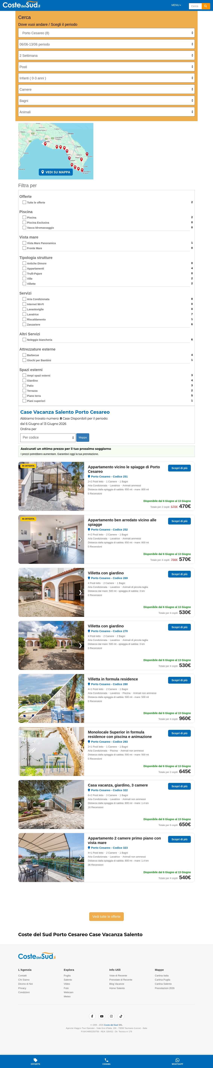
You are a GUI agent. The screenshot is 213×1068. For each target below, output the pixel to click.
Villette (31, 283)
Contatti (22, 975)
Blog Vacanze (116, 983)
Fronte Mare (34, 248)
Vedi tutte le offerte (106, 916)
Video (67, 983)
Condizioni (24, 992)
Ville (29, 278)
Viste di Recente (118, 975)
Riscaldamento (36, 319)
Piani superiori (36, 400)
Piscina (31, 217)
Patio (30, 385)
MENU (176, 5)
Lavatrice (33, 314)
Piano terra (34, 395)
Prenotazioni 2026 (165, 988)
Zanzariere (33, 324)
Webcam (68, 992)
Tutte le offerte (36, 202)
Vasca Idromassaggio (40, 227)
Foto (66, 988)
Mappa (83, 437)
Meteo (67, 996)
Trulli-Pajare (34, 273)
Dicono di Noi (25, 983)
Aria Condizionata (38, 299)
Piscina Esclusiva (38, 222)
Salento (68, 979)
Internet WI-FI (35, 304)
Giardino (32, 380)
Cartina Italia (162, 975)
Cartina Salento (163, 983)
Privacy (22, 988)
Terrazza (32, 390)
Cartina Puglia (162, 979)
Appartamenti (35, 268)
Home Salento (117, 988)
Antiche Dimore (36, 263)
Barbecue (33, 355)
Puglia (67, 975)
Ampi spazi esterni (38, 375)
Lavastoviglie (35, 309)
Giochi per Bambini (39, 360)
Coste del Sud (111, 1025)
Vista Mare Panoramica (41, 243)
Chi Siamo (23, 979)
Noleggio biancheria (39, 339)
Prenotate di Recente (120, 979)
